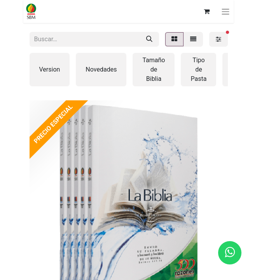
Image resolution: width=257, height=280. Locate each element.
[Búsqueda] (149, 39)
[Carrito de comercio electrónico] (206, 11)
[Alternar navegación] (225, 11)
